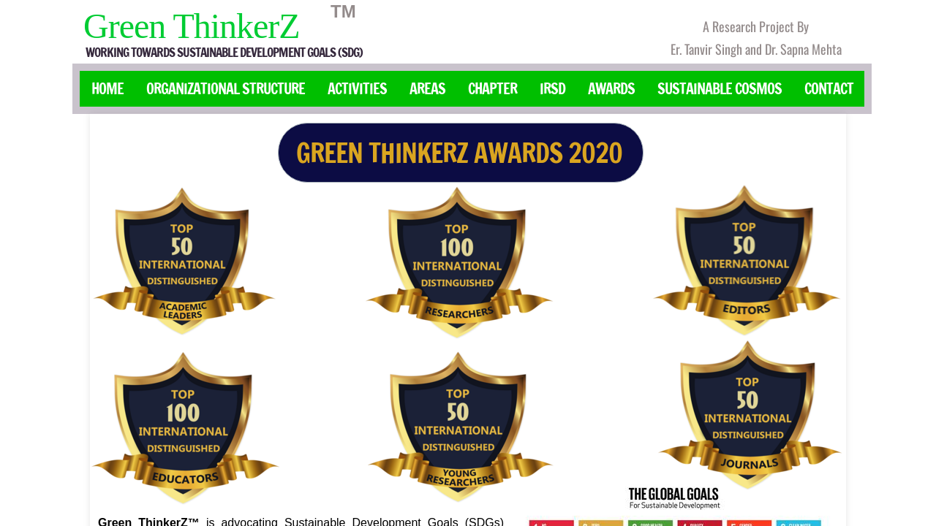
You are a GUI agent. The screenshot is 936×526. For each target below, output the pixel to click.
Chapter (492, 88)
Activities (357, 88)
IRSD (552, 88)
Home (107, 88)
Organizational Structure (225, 88)
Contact (828, 88)
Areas (427, 88)
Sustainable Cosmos (719, 88)
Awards (611, 88)
